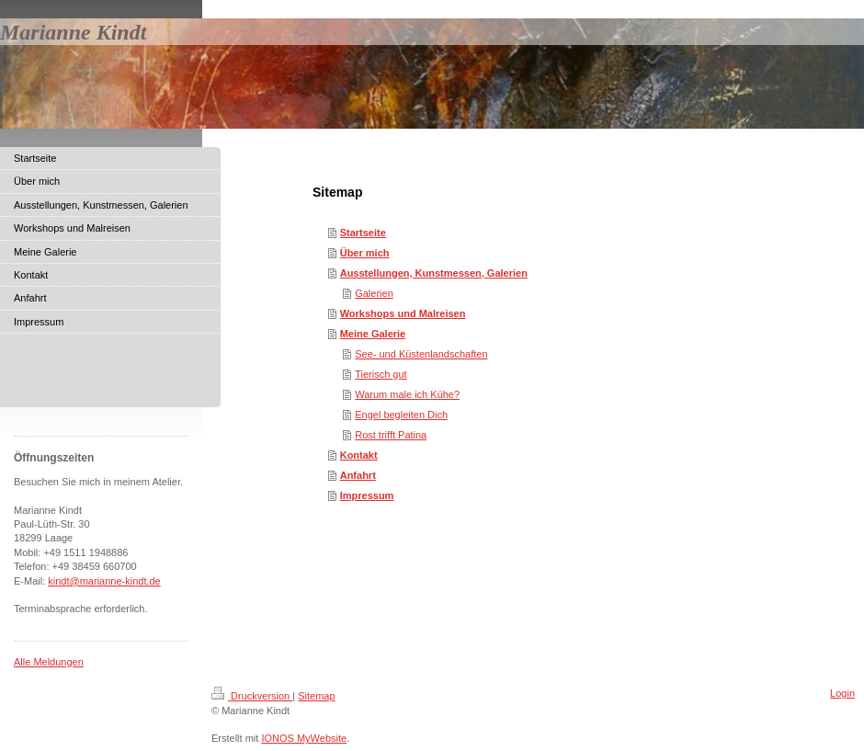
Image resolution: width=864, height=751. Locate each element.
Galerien (374, 293)
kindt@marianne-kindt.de (104, 580)
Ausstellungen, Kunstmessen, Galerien (434, 273)
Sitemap (316, 695)
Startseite (363, 232)
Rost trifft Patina (390, 434)
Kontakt (359, 455)
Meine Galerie (373, 333)
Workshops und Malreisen (403, 313)
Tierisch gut (380, 374)
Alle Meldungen (49, 661)
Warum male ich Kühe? (407, 394)
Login (842, 693)
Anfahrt (358, 475)
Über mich (365, 252)
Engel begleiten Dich (401, 414)
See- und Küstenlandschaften (421, 353)
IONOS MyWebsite (304, 738)
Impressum (367, 495)
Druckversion (251, 695)
